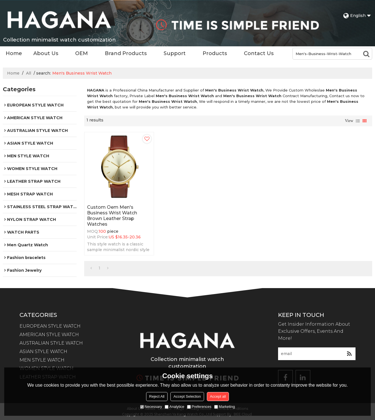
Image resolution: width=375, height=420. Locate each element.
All (28, 73)
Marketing (224, 406)
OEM (81, 53)
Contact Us (259, 53)
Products (215, 53)
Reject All (156, 396)
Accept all (218, 396)
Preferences (199, 406)
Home (14, 53)
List (357, 121)
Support (175, 53)
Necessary (151, 406)
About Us (45, 53)
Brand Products (126, 53)
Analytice (174, 406)
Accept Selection (187, 396)
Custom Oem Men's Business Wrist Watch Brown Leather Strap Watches (112, 215)
